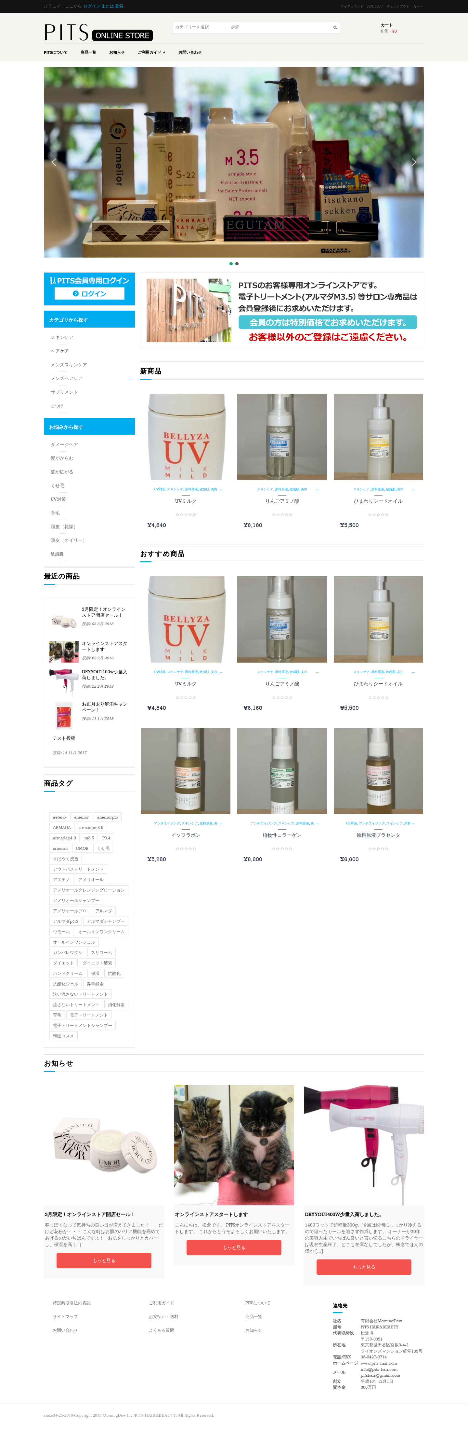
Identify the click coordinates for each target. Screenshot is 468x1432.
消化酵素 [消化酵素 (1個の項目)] (116, 1004)
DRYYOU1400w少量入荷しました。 (104, 675)
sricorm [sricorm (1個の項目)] (60, 848)
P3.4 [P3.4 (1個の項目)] (106, 838)
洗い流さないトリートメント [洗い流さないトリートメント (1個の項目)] (80, 994)
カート (418, 6)
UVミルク (186, 501)
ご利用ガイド (151, 52)
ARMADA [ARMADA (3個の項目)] (62, 827)
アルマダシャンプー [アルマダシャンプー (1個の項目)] (106, 921)
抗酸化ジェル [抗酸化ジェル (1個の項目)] (65, 984)
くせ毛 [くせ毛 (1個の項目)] (103, 848)
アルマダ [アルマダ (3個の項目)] (103, 911)
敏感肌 (204, 489)
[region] (234, 167)
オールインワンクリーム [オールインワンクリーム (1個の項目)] (101, 931)
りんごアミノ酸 (282, 501)
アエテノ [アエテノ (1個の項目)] (61, 879)
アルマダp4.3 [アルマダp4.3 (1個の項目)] (65, 921)
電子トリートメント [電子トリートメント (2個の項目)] (89, 1015)
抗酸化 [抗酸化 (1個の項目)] (114, 973)
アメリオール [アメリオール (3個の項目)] (91, 879)
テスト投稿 (64, 738)
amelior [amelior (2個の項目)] (81, 817)
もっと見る (104, 1260)
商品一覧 (88, 52)
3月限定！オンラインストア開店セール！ (103, 612)
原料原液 (191, 489)
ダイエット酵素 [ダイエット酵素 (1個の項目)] (97, 963)
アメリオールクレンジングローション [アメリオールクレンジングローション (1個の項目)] (89, 890)
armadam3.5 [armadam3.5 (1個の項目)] (91, 827)
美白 (214, 489)
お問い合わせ (190, 52)
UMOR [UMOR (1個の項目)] (82, 848)
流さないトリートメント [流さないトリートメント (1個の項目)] (76, 1004)
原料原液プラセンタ (378, 835)
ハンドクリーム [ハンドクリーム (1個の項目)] (68, 973)
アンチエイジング (167, 823)
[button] (54, 162)
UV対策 (159, 489)
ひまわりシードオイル (378, 501)
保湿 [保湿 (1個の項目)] (95, 973)
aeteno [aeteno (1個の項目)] (59, 817)
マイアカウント (352, 6)
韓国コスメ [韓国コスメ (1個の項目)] (63, 1036)
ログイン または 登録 (104, 6)
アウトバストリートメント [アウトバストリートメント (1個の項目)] (78, 869)
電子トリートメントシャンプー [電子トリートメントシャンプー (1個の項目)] (82, 1025)
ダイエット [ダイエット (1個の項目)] (63, 963)
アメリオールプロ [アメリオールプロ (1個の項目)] (70, 911)
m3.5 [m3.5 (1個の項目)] (89, 838)
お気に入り (375, 6)
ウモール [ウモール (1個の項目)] (61, 931)
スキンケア (175, 489)
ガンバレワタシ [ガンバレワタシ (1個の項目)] (68, 952)
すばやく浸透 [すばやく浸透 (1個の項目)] (65, 859)
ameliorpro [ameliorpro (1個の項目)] (107, 817)
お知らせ (117, 52)
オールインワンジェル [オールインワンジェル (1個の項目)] (74, 942)
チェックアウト (398, 6)
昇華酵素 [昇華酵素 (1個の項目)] (95, 984)
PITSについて (56, 52)
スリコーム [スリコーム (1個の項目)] (101, 952)
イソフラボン (186, 835)
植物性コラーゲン (282, 835)
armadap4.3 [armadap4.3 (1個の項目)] (64, 838)
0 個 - (389, 31)
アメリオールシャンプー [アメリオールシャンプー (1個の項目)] (76, 900)
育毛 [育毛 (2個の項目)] (57, 1015)
